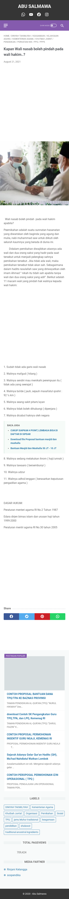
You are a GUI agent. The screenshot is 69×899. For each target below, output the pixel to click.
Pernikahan (47, 813)
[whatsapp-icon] (22, 14)
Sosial (60, 813)
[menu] (8, 25)
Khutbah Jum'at (13, 813)
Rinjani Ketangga (17, 869)
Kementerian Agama (42, 807)
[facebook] (11, 616)
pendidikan (11, 826)
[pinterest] (42, 616)
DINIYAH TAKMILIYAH (16, 807)
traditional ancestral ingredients (21, 832)
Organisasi (31, 813)
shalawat (25, 826)
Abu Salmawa (34, 6)
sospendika (14, 875)
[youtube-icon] (30, 14)
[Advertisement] (34, 102)
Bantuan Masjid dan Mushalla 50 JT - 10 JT (33, 448)
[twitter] (26, 616)
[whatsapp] (57, 616)
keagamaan (48, 819)
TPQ (7, 819)
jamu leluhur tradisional (26, 819)
